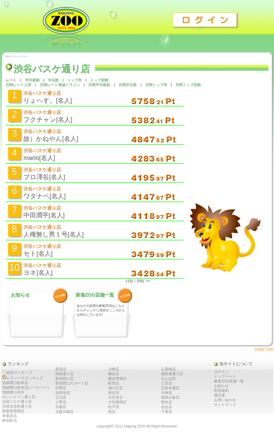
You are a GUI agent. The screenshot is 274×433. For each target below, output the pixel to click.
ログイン (206, 19)
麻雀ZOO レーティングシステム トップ (85, 25)
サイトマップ (225, 405)
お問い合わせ (225, 400)
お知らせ (221, 386)
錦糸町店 (9, 420)
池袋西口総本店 (15, 383)
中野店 (60, 388)
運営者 (219, 395)
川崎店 (113, 369)
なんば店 (168, 378)
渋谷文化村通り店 (17, 406)
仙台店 (166, 407)
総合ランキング (19, 372)
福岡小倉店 (170, 397)
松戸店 (113, 407)
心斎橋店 (168, 369)
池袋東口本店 (13, 392)
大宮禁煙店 (117, 402)
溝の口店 (115, 388)
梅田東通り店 (172, 374)
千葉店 (166, 411)
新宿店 (60, 369)
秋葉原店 (9, 416)
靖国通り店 (64, 374)
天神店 (166, 393)
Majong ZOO (134, 426)
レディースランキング (25, 378)
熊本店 (166, 402)
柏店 (112, 411)
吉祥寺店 (62, 393)
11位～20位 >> (137, 281)
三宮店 (166, 383)
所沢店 (113, 393)
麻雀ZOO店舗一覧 (229, 381)
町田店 (113, 383)
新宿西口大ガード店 (71, 383)
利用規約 (221, 390)
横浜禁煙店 (117, 378)
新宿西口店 (64, 378)
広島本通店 (170, 388)
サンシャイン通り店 (18, 397)
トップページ (225, 376)
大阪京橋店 (64, 411)
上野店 (60, 402)
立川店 (60, 397)
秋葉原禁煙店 (13, 411)
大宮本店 (115, 397)
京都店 (60, 407)
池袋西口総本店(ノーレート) (25, 387)
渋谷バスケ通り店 (17, 401)
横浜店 (113, 374)
